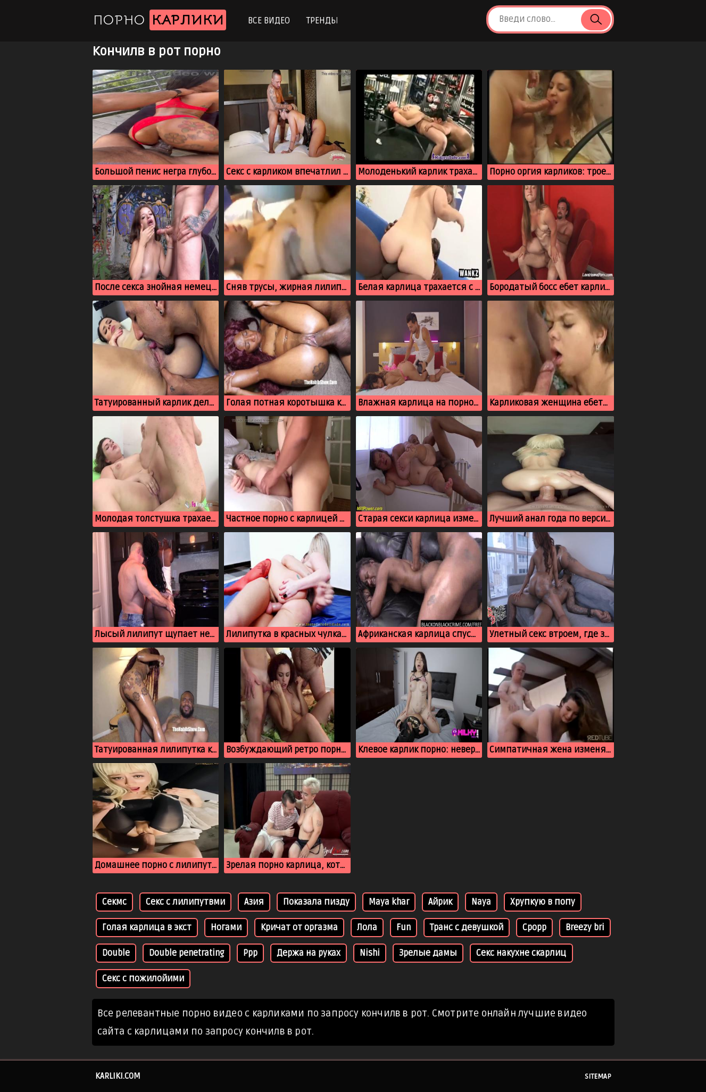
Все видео (269, 20)
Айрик (440, 902)
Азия (254, 902)
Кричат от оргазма (299, 927)
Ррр (250, 953)
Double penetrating (186, 953)
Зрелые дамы (428, 953)
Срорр (534, 927)
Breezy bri (585, 927)
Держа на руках (308, 953)
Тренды (322, 20)
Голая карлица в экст (147, 927)
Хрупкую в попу (542, 902)
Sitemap (598, 1076)
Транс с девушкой (466, 927)
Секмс (114, 902)
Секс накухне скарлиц (521, 953)
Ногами (226, 927)
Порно (159, 20)
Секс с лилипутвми (185, 902)
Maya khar (389, 902)
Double (116, 953)
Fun (403, 927)
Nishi (370, 953)
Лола (367, 927)
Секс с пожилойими (143, 978)
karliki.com (117, 1076)
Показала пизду (316, 902)
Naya (481, 902)
